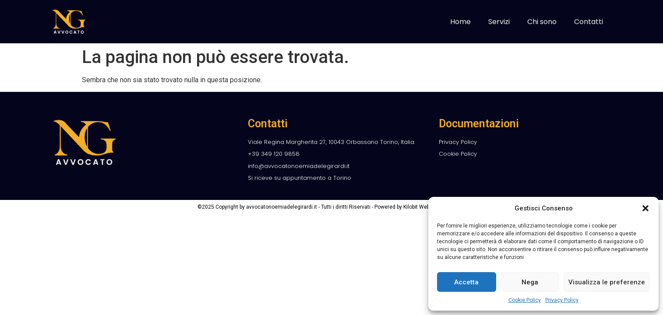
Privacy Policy (561, 300)
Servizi (499, 22)
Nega (530, 282)
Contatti (588, 22)
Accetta (466, 282)
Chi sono (542, 22)
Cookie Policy (524, 300)
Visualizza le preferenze (606, 282)
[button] (645, 208)
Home (460, 22)
